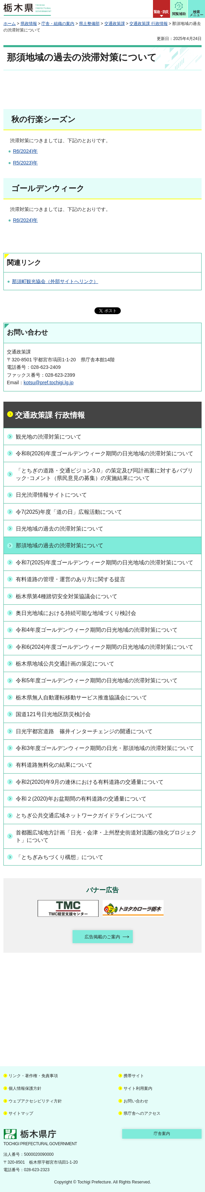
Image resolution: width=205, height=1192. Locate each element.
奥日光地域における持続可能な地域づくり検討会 (76, 613)
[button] (161, 9)
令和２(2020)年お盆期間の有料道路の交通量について (81, 799)
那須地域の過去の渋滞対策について (59, 545)
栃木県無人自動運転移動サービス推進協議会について (81, 697)
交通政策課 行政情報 (148, 23)
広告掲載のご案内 (102, 936)
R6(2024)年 (25, 151)
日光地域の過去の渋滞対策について (59, 529)
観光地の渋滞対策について (48, 437)
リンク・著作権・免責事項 (33, 1075)
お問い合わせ (136, 1101)
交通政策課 (114, 23)
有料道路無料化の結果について (54, 765)
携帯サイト (134, 1075)
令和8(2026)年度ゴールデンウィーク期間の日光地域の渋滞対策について (104, 453)
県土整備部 (89, 23)
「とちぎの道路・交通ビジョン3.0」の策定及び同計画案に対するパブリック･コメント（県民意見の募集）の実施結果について (104, 474)
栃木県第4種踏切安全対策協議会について (66, 596)
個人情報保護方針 (25, 1088)
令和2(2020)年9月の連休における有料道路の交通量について (90, 782)
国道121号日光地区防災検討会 (53, 714)
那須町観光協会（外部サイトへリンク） (55, 281)
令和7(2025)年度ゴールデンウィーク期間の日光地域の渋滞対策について (104, 562)
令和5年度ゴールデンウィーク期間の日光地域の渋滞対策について (97, 680)
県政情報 (29, 23)
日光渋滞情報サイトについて (51, 495)
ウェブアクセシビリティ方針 (35, 1101)
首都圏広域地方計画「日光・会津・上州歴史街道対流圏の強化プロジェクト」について (106, 836)
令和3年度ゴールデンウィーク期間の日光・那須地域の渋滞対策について (105, 748)
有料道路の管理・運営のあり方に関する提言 (70, 579)
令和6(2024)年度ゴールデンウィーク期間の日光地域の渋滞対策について (104, 647)
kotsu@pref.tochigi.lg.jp (49, 382)
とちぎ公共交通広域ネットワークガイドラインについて (84, 815)
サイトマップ (21, 1113)
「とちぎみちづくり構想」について (59, 857)
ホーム (9, 23)
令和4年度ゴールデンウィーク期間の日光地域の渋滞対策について (97, 630)
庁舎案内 (162, 1133)
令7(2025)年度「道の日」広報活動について (69, 512)
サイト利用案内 (138, 1088)
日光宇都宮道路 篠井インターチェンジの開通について (84, 731)
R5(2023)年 (25, 162)
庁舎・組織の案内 (57, 23)
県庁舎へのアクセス (142, 1113)
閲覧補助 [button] (179, 14)
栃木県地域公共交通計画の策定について (65, 664)
